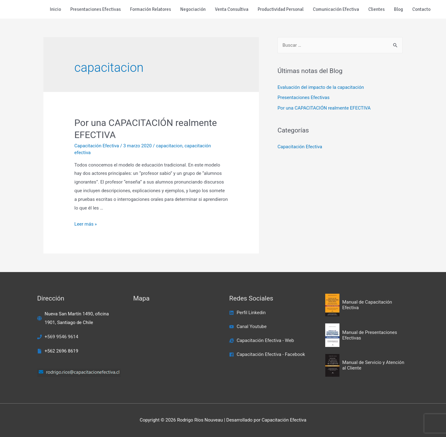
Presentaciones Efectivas (95, 9)
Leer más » (85, 224)
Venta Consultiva (231, 9)
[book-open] (367, 305)
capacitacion (169, 146)
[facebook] (267, 354)
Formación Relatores (150, 9)
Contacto (421, 9)
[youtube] (248, 326)
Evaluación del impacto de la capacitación (321, 87)
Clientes (376, 9)
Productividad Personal (281, 9)
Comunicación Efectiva (336, 9)
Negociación (193, 9)
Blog (398, 9)
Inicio (55, 9)
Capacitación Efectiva (96, 146)
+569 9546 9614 (61, 337)
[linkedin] (247, 312)
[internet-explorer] (261, 340)
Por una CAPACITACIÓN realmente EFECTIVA (324, 108)
